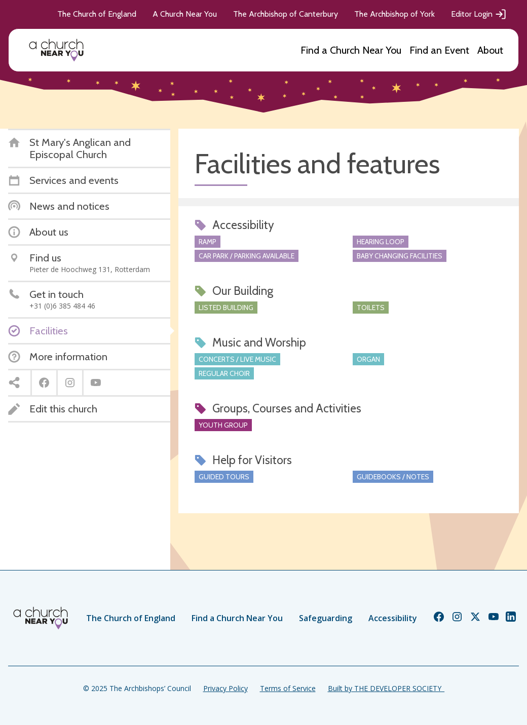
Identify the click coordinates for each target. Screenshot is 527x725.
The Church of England (96, 14)
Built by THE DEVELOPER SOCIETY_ (386, 688)
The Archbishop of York (394, 14)
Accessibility (392, 618)
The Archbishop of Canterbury (285, 14)
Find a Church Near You (350, 50)
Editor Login (479, 14)
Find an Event (439, 50)
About (490, 50)
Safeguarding (325, 618)
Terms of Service (288, 688)
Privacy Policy (225, 688)
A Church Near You (185, 14)
